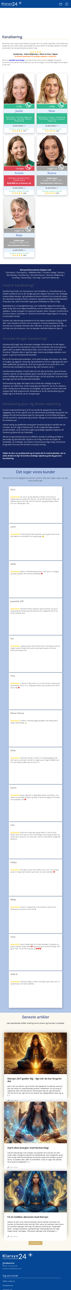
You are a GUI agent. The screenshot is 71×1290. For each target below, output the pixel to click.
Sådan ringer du (9, 1281)
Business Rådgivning (54, 275)
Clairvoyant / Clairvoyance (16, 272)
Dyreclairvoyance (37, 275)
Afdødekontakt (35, 272)
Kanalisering (23, 275)
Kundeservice (8, 1285)
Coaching (15, 277)
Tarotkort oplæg (49, 272)
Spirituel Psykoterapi (50, 277)
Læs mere (14, 1100)
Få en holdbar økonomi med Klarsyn (27, 1216)
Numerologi (26, 277)
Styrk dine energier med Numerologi (28, 1147)
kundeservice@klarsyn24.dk (12, 1269)
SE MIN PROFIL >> (19, 126)
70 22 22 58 (12, 1266)
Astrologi (36, 277)
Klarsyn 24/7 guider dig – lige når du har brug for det (34, 1080)
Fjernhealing (12, 275)
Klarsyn (61, 272)
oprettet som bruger (16, 60)
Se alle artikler (35, 1243)
